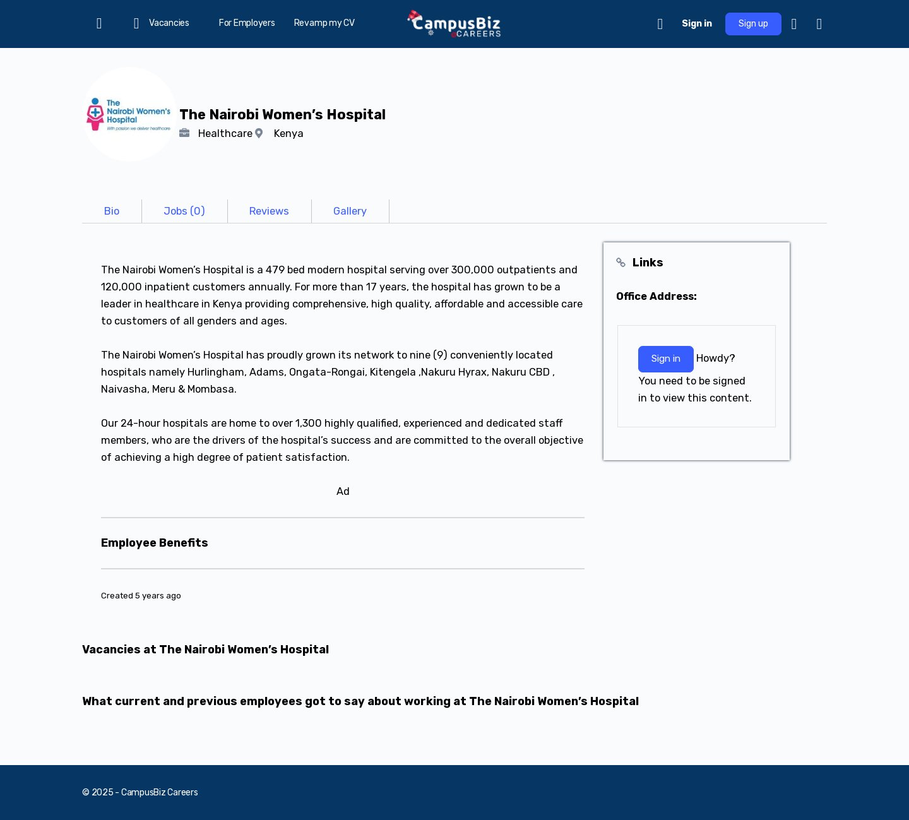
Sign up (753, 23)
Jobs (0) (184, 211)
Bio (111, 211)
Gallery (350, 211)
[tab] (111, 211)
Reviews (269, 211)
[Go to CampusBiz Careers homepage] (454, 23)
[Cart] (661, 24)
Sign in (697, 23)
